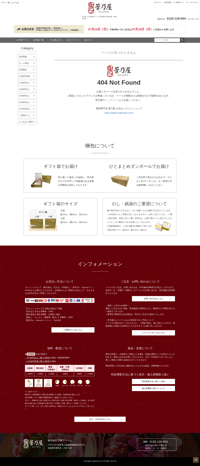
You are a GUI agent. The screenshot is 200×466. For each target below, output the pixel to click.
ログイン (158, 2)
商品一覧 (38, 40)
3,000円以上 (24, 96)
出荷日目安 (28, 29)
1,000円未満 (24, 76)
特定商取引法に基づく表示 (153, 381)
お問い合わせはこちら (153, 299)
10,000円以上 (25, 109)
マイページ (73, 40)
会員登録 (168, 2)
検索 (182, 40)
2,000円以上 (24, 89)
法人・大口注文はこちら (100, 419)
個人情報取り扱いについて (153, 388)
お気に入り (56, 40)
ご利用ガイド (179, 2)
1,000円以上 (24, 83)
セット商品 (24, 63)
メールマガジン (193, 2)
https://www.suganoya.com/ (119, 113)
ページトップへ (196, 460)
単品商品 (23, 70)
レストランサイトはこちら (153, 333)
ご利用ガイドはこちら (73, 330)
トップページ (112, 100)
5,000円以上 (24, 102)
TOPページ (23, 40)
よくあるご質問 (26, 122)
